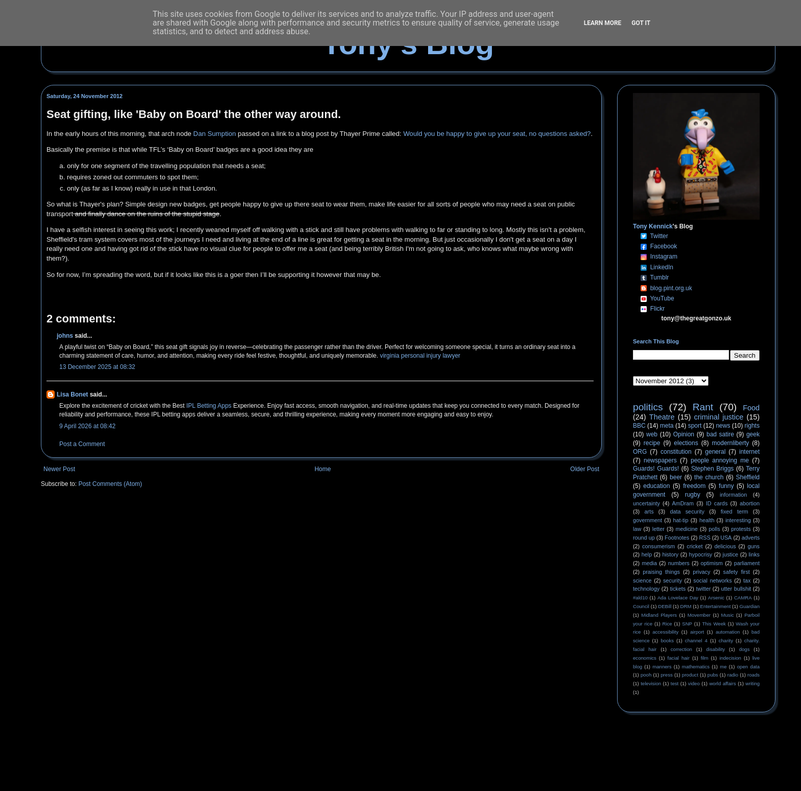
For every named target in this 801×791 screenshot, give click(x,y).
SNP (687, 623)
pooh (646, 675)
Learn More (603, 23)
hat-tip (681, 520)
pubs (713, 675)
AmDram (683, 503)
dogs (744, 649)
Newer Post (59, 469)
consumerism (658, 546)
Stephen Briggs (712, 468)
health (706, 520)
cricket (694, 546)
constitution (676, 451)
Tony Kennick (653, 226)
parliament (747, 563)
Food (751, 408)
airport (697, 632)
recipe (652, 443)
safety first (736, 572)
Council (641, 606)
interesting (738, 520)
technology (646, 589)
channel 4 (696, 640)
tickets (678, 589)
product (690, 675)
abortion (750, 503)
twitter (703, 589)
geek (753, 434)
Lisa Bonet (72, 394)
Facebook (663, 246)
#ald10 (640, 597)
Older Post (584, 469)
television (651, 683)
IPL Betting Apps (208, 405)
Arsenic (716, 597)
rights (752, 425)
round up (644, 537)
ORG (640, 451)
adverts (751, 537)
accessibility (665, 632)
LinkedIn (661, 267)
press (666, 675)
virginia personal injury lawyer (420, 355)
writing (752, 683)
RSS (705, 537)
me (723, 666)
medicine (687, 529)
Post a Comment (82, 444)
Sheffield (747, 477)
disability (715, 649)
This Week (713, 623)
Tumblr (659, 277)
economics (644, 658)
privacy (701, 572)
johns (65, 335)
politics (648, 407)
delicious (725, 546)
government (647, 520)
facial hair (679, 658)
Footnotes (677, 537)
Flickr (657, 308)
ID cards (716, 503)
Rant (703, 407)
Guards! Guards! (656, 468)
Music (727, 615)
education (656, 486)
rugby (692, 494)
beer (676, 477)
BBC (639, 425)
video (694, 683)
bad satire (720, 434)
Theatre (662, 417)
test (674, 683)
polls (714, 529)
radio (732, 675)
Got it (640, 23)
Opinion (683, 434)
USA (726, 537)
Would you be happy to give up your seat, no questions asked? (497, 133)
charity (726, 640)
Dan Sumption (214, 133)
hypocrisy (701, 554)
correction (681, 649)
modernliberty (730, 443)
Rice (667, 623)
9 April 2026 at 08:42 (87, 426)
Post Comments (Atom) (110, 483)
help (647, 554)
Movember (699, 615)
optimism (712, 563)
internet (749, 451)
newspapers (660, 460)
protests (740, 529)
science (642, 580)
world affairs (722, 683)
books (667, 640)
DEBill (664, 606)
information (733, 495)
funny (726, 486)
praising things (661, 572)
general (715, 451)
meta (667, 425)
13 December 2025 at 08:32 (97, 366)
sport (695, 425)
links (754, 554)
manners (661, 666)
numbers (679, 563)
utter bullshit (736, 589)
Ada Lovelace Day (677, 597)
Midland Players (659, 615)
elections (686, 443)
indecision (730, 658)
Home (323, 469)
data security (687, 511)
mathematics (696, 666)
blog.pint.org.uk (671, 288)
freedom (694, 486)
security (672, 580)
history (670, 554)
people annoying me (720, 460)
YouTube (662, 298)
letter (658, 529)
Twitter (659, 236)
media (649, 563)
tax (746, 580)
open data (748, 666)
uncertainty (646, 503)
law (637, 529)
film (705, 658)
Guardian (750, 606)
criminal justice (719, 417)
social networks (712, 580)
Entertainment (715, 606)
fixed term (734, 511)
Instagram (663, 256)
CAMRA (743, 597)
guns (754, 546)
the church (708, 477)
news (723, 425)
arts (649, 511)
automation (728, 632)
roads (753, 675)
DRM (686, 606)
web (651, 434)
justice (730, 554)
